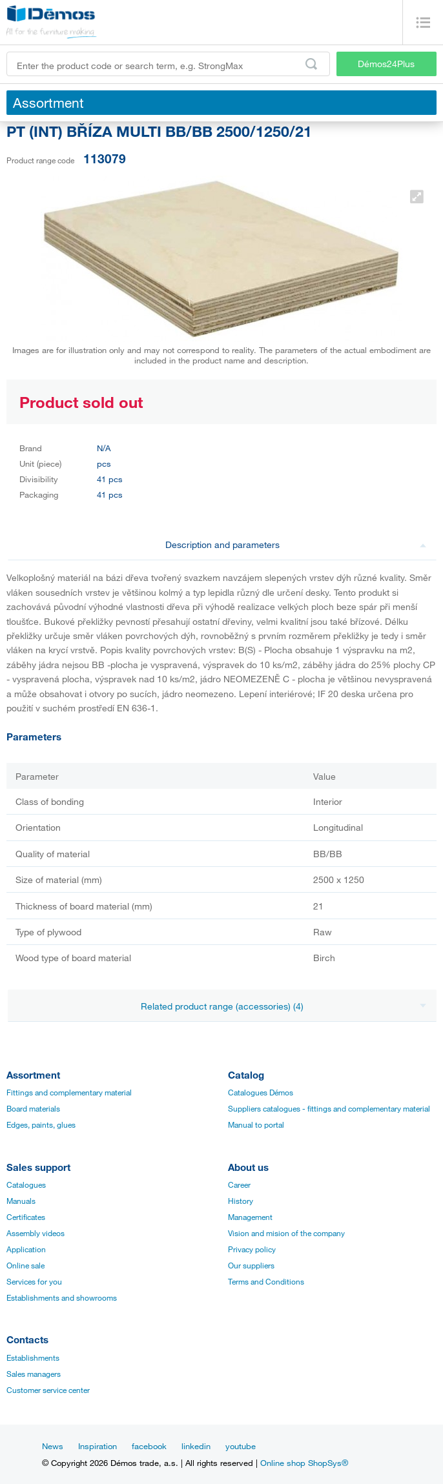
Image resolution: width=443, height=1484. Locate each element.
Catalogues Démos (260, 1092)
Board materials (33, 1108)
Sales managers (33, 1373)
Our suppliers (251, 1265)
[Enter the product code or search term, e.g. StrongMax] (168, 64)
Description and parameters (296, 544)
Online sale (25, 1265)
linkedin (196, 1446)
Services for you (34, 1281)
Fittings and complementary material (69, 1092)
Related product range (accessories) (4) (283, 1006)
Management (250, 1217)
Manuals (21, 1200)
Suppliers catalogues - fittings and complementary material (329, 1108)
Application (26, 1249)
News (52, 1446)
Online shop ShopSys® (304, 1463)
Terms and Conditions (266, 1281)
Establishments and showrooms (61, 1297)
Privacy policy (252, 1249)
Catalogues (26, 1184)
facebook (149, 1446)
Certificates (25, 1217)
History (240, 1200)
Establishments (32, 1357)
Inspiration (97, 1446)
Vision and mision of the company (286, 1233)
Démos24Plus (386, 63)
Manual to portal (256, 1124)
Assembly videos (35, 1233)
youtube (240, 1446)
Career (239, 1184)
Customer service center (48, 1390)
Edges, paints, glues (41, 1124)
